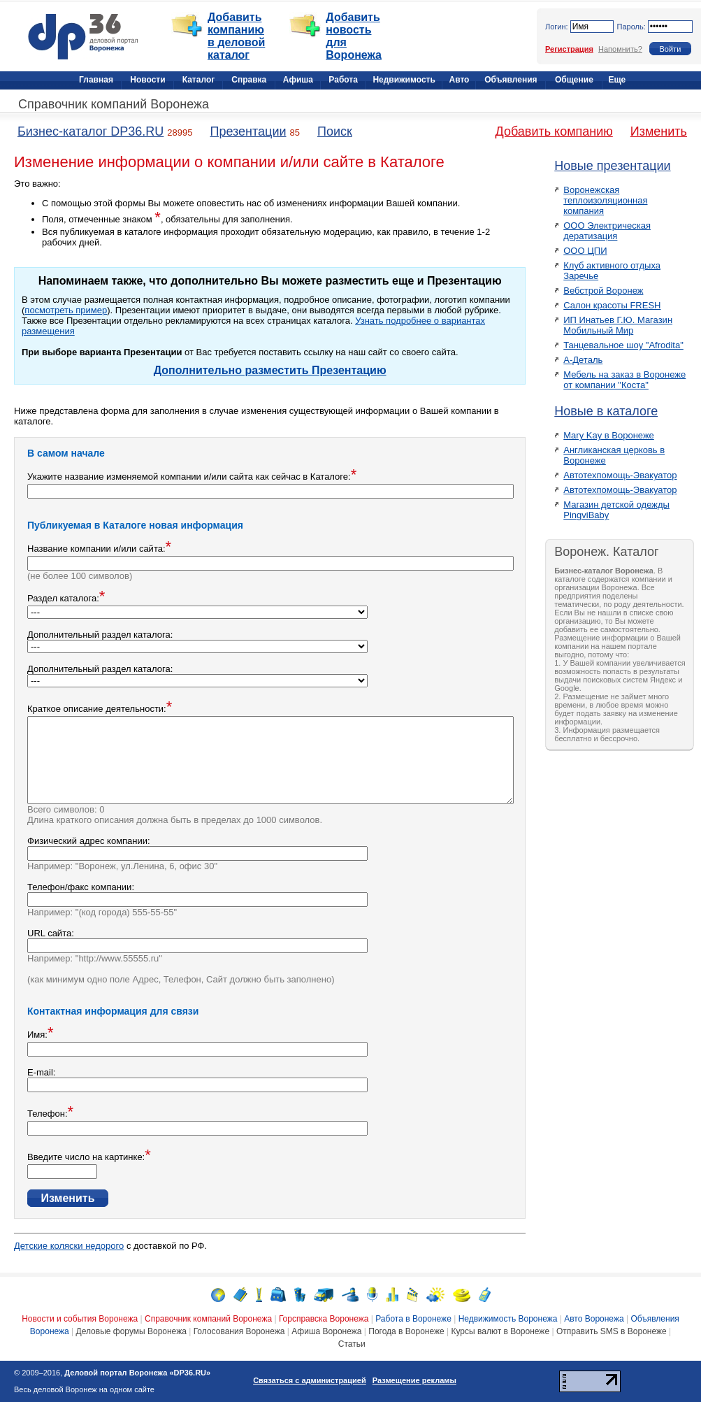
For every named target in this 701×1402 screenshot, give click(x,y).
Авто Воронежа (593, 1319)
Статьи (352, 1344)
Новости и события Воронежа (80, 1319)
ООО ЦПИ (585, 250)
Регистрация (569, 49)
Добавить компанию (554, 131)
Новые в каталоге (606, 411)
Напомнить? (620, 49)
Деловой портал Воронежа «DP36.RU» (137, 1372)
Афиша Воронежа (326, 1331)
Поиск (334, 131)
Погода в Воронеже (406, 1331)
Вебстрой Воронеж (603, 290)
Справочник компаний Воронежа (113, 104)
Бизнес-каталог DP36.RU (90, 131)
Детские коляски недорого (69, 1245)
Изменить (658, 131)
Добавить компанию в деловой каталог (236, 36)
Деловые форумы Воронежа (131, 1331)
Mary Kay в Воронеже (608, 435)
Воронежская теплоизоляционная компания (605, 200)
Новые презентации (612, 166)
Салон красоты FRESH (611, 305)
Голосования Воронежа (239, 1331)
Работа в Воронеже (413, 1319)
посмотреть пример (65, 310)
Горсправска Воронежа (324, 1319)
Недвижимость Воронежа (508, 1319)
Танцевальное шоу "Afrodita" (623, 345)
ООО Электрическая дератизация (607, 230)
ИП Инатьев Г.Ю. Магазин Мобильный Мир (617, 325)
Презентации (248, 131)
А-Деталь (582, 360)
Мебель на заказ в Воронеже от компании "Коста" (624, 379)
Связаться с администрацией (309, 1380)
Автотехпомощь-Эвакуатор (620, 475)
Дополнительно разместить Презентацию (270, 370)
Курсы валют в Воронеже (500, 1331)
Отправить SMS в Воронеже (611, 1331)
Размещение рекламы (414, 1380)
